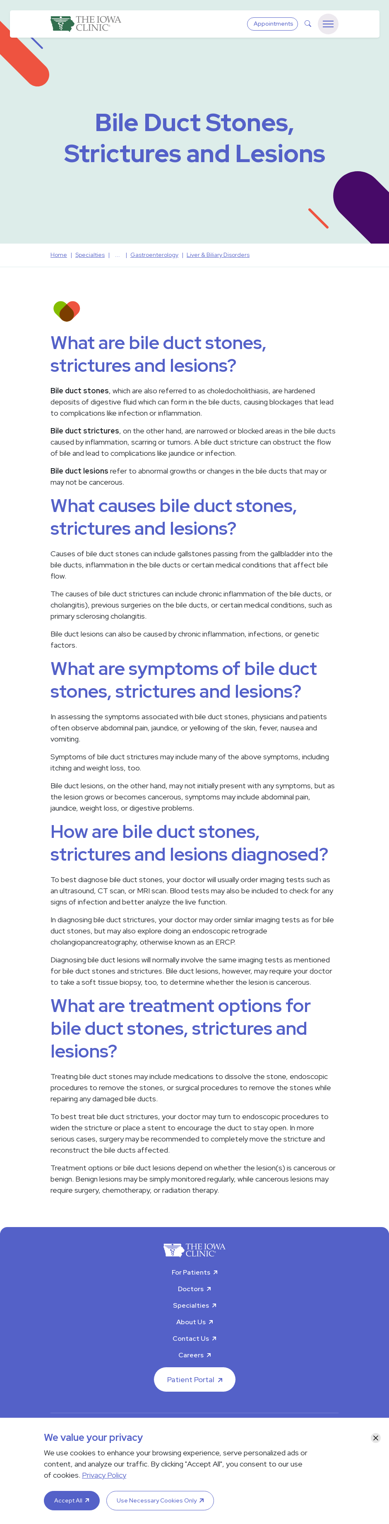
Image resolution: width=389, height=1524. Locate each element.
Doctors (191, 1289)
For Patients (191, 1272)
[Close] (375, 1438)
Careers (191, 1355)
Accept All (68, 1500)
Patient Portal (190, 1379)
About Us (191, 1322)
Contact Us (191, 1338)
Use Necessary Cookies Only (157, 1500)
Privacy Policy (104, 1475)
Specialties (191, 1305)
